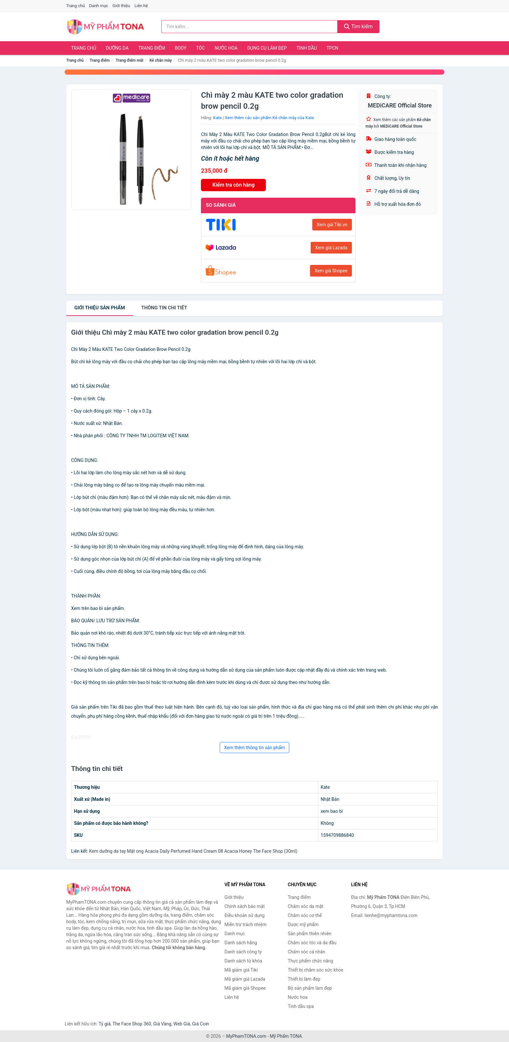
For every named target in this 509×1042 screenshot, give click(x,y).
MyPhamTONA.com (246, 1036)
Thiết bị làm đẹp (304, 979)
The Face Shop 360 (131, 1023)
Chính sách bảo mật (245, 906)
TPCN (332, 48)
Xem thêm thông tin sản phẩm (254, 747)
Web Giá (181, 1023)
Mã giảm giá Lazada (245, 979)
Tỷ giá (105, 1023)
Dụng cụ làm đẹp (267, 48)
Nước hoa (226, 48)
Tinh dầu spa (301, 1006)
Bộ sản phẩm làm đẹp (310, 988)
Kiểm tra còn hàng (233, 185)
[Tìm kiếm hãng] (249, 26)
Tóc (200, 48)
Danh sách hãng (241, 942)
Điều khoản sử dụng (245, 915)
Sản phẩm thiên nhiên (309, 933)
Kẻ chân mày (160, 60)
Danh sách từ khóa (243, 960)
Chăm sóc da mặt (306, 906)
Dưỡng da (117, 48)
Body (181, 48)
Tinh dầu (306, 48)
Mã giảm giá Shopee (245, 988)
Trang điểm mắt (129, 60)
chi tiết (164, 308)
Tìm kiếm (358, 26)
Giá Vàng (162, 1023)
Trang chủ (75, 5)
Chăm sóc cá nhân (306, 951)
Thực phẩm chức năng (310, 960)
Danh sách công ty (243, 951)
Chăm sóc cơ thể (305, 915)
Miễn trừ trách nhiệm (246, 924)
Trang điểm (151, 48)
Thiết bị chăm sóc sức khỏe (315, 970)
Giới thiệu (121, 5)
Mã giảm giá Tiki (241, 970)
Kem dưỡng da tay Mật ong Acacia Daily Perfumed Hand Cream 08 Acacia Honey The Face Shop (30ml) (193, 851)
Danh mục (98, 5)
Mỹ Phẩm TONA (286, 1036)
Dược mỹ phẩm (303, 924)
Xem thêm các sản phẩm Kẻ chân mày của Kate (269, 117)
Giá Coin (200, 1023)
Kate (217, 117)
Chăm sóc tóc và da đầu (312, 942)
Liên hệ (141, 5)
